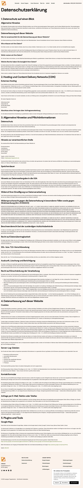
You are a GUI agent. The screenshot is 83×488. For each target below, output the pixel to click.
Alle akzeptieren (74, 482)
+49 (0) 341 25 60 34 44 (75, 3)
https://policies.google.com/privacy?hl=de (58, 444)
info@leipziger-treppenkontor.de (11, 158)
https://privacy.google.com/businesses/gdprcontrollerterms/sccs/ (46, 441)
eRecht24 (6, 448)
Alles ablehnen (65, 482)
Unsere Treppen (46, 457)
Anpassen (57, 482)
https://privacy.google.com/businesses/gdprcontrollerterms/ (15, 441)
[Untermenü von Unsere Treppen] (28, 3)
